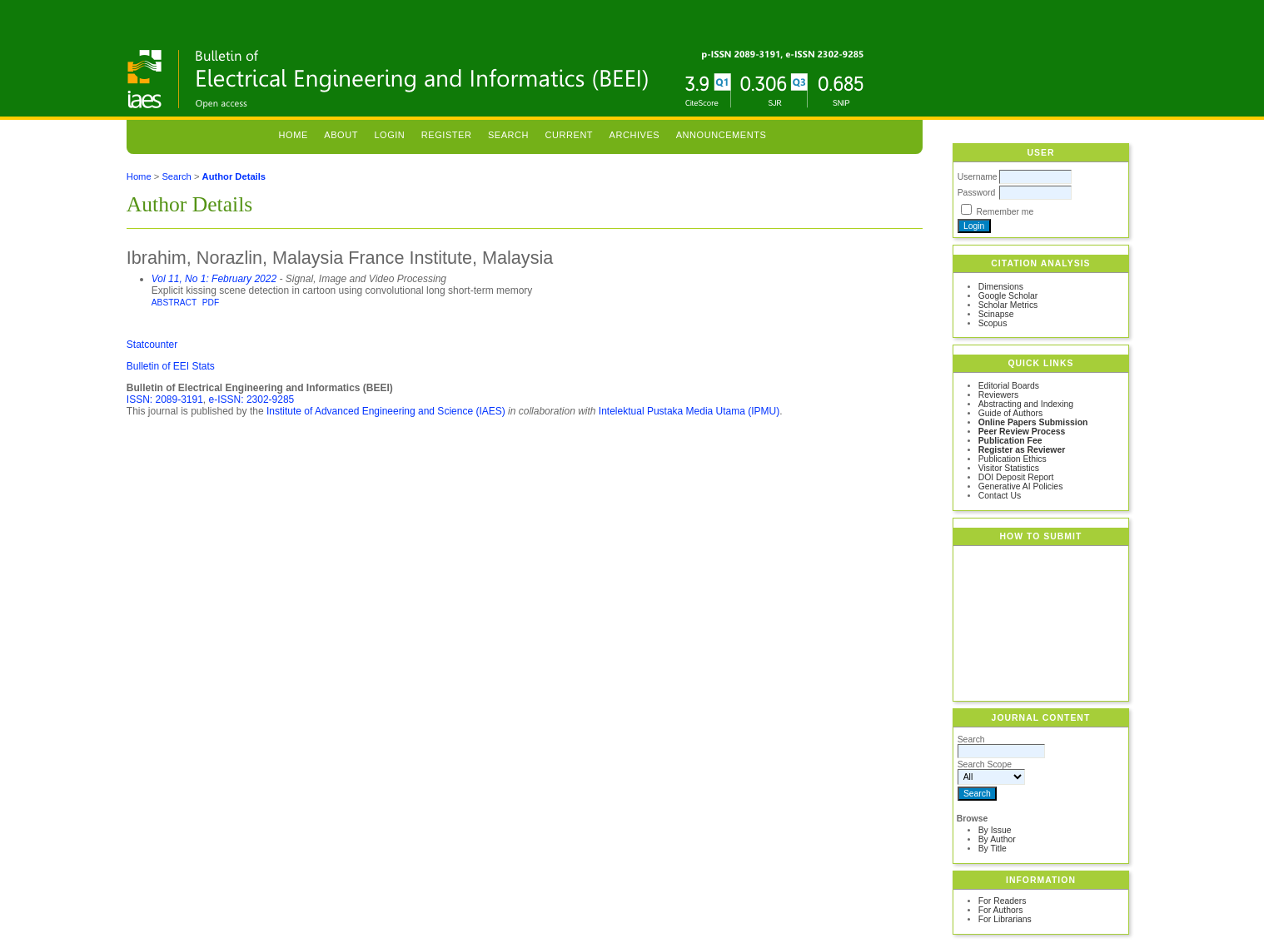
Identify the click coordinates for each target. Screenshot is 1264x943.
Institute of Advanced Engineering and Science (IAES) (385, 411)
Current (569, 135)
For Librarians (1005, 919)
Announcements (721, 135)
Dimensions (1000, 286)
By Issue (995, 830)
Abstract (174, 302)
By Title (992, 848)
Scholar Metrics (1008, 305)
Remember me (1005, 211)
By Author (997, 839)
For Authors (1000, 910)
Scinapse (996, 314)
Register (446, 135)
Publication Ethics (1012, 459)
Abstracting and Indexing (1025, 404)
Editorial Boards (1008, 385)
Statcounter (152, 344)
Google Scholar (1008, 295)
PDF (210, 302)
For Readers (1002, 901)
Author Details (234, 176)
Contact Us (999, 495)
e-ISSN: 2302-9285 (252, 399)
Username (978, 176)
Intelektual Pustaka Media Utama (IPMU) (689, 411)
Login (389, 135)
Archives (635, 135)
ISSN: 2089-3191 (165, 399)
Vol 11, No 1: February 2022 (214, 279)
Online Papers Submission (1033, 422)
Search (508, 135)
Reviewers (998, 395)
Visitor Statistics (1008, 468)
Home (293, 135)
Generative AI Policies (1020, 486)
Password (977, 192)
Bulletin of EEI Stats (171, 366)
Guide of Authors (1010, 413)
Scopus (993, 323)
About (341, 135)
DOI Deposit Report (1016, 477)
